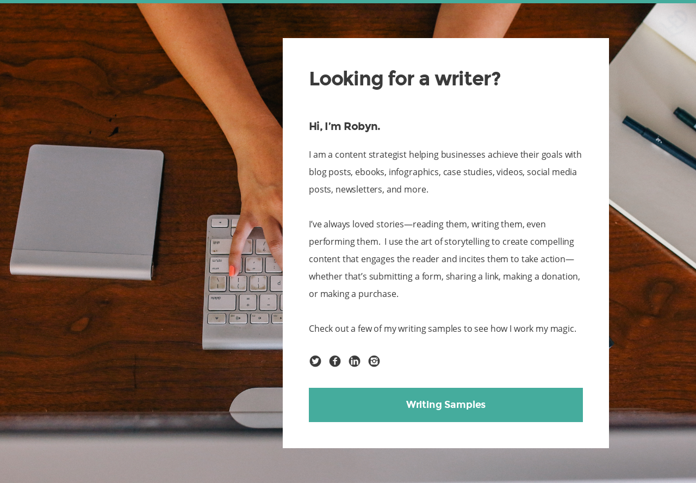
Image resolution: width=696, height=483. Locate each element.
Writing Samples (446, 405)
